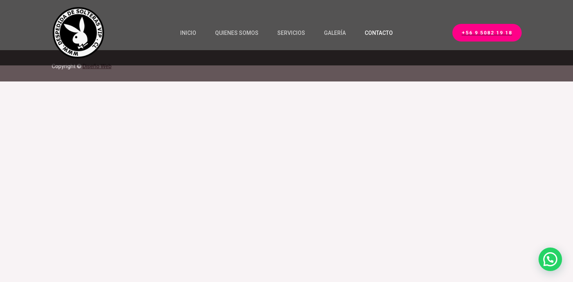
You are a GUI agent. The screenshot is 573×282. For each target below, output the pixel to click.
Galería (335, 33)
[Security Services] (78, 32)
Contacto (379, 33)
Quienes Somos (236, 33)
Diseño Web (97, 66)
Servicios (291, 33)
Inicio (188, 33)
